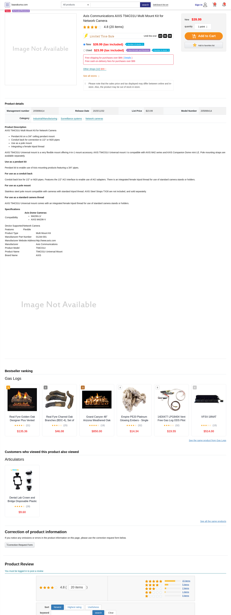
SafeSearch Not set (160, 5)
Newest (57, 607)
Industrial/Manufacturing (45, 118)
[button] (224, 4)
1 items (185, 592)
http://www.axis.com (46, 240)
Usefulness (93, 607)
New (115, 44)
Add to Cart (204, 36)
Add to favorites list (203, 45)
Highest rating (74, 607)
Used (128, 50)
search (145, 5)
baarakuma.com (20, 4)
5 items (185, 584)
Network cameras (94, 118)
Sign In (198, 5)
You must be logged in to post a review (24, 571)
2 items (185, 588)
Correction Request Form (20, 544)
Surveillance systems (71, 118)
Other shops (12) (94, 69)
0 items (185, 595)
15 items (186, 581)
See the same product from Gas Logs (207, 440)
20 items (77, 587)
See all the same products (213, 521)
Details (127, 57)
